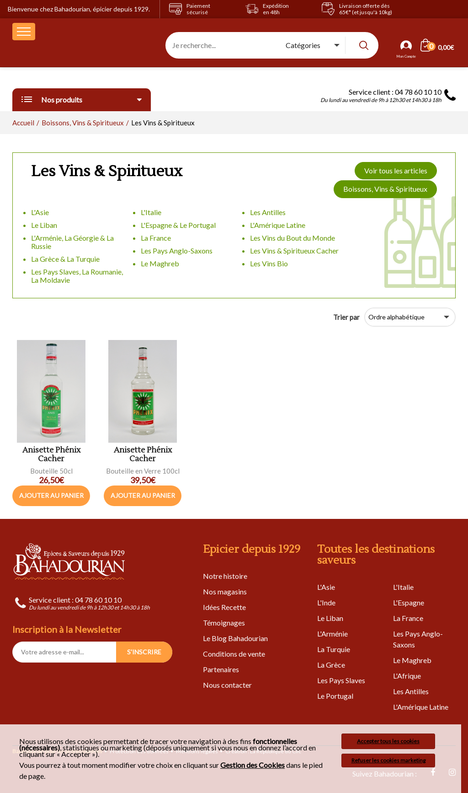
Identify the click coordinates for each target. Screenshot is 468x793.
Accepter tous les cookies (388, 741)
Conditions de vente (234, 653)
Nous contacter (227, 684)
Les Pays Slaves (341, 680)
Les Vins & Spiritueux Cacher (294, 250)
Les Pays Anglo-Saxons (177, 250)
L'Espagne (408, 602)
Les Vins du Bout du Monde (292, 237)
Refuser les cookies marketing (388, 760)
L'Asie (40, 212)
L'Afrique (407, 675)
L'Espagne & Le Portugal (178, 225)
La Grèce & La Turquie (65, 258)
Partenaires (221, 669)
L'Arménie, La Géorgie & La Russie (72, 241)
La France (156, 237)
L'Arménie (332, 633)
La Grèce (331, 664)
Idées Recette (224, 607)
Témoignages (224, 622)
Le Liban (44, 225)
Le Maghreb (160, 263)
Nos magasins (225, 591)
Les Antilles (268, 212)
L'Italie (151, 212)
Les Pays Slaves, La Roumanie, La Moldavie (77, 275)
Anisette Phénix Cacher (51, 454)
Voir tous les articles (395, 170)
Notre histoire (225, 576)
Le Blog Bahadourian (235, 638)
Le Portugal (335, 695)
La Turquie (333, 649)
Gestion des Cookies (252, 765)
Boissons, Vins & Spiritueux (385, 188)
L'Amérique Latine (277, 225)
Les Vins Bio (269, 263)
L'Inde (326, 602)
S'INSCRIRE (144, 652)
